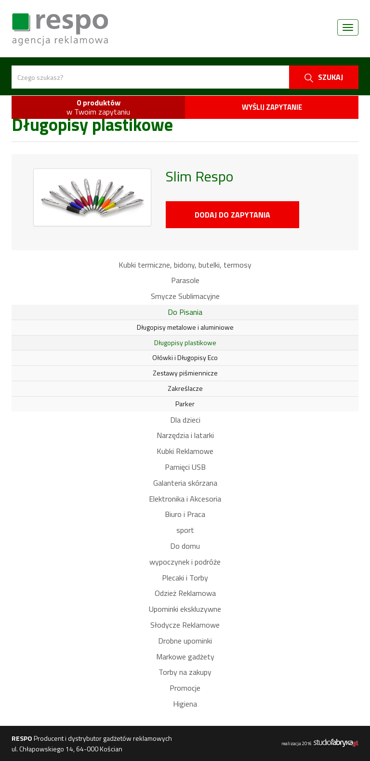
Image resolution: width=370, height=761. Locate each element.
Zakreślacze (185, 388)
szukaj (323, 77)
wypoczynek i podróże (185, 562)
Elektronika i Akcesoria (185, 498)
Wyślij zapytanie (272, 107)
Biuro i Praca (185, 514)
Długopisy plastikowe (185, 342)
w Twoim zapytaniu (98, 107)
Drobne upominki (185, 640)
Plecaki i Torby (185, 577)
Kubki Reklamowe (185, 451)
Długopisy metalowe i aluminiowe (185, 327)
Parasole (185, 280)
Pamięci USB (185, 467)
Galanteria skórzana (185, 483)
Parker (185, 404)
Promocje (185, 688)
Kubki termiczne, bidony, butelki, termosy (185, 265)
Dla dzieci (185, 420)
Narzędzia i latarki (185, 435)
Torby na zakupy (185, 672)
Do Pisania (185, 312)
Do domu (185, 546)
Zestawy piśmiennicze (185, 373)
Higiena (185, 703)
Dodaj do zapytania (232, 214)
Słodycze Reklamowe (185, 625)
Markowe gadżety (185, 656)
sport (185, 530)
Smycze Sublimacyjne (185, 296)
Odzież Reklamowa (185, 593)
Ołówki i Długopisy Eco (185, 357)
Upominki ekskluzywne (185, 609)
